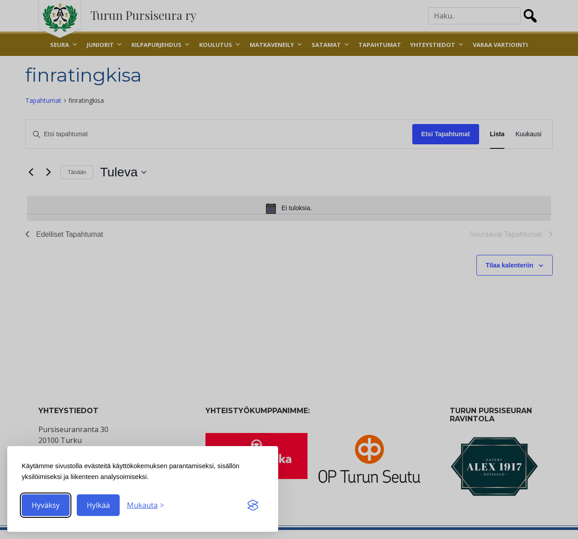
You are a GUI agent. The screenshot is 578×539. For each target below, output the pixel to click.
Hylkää (98, 505)
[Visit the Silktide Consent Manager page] (253, 505)
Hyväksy (46, 505)
